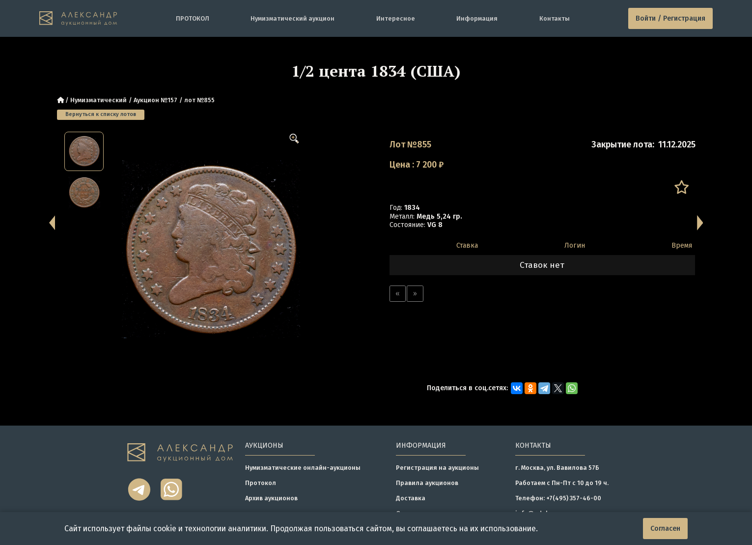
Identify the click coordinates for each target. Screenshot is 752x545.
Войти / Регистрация (670, 18)
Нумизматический (98, 100)
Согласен (665, 528)
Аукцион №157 (155, 100)
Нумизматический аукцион (292, 18)
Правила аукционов (427, 483)
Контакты (554, 18)
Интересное (395, 18)
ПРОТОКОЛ (192, 18)
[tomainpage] (78, 18)
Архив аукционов (271, 498)
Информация (477, 18)
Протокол (260, 483)
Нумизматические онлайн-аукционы (303, 467)
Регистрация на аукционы (437, 467)
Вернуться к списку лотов (100, 114)
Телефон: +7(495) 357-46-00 (558, 498)
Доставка (410, 498)
